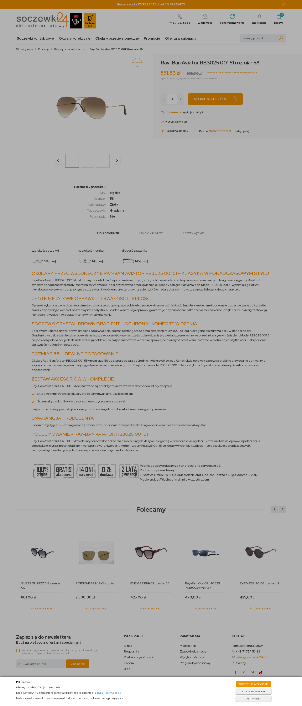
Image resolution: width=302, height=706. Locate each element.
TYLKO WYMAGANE (254, 691)
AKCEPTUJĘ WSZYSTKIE (253, 684)
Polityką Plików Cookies (107, 692)
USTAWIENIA (253, 698)
